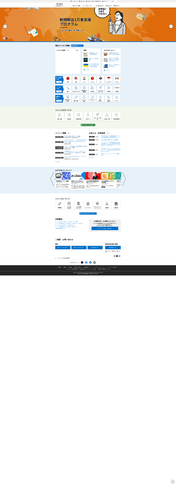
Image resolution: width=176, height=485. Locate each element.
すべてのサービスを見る (87, 125)
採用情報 (59, 267)
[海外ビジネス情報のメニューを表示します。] (77, 6)
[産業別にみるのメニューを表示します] (116, 6)
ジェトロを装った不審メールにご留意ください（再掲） (67, 221)
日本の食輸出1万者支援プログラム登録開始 (109, 139)
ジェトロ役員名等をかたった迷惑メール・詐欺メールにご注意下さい (70, 223)
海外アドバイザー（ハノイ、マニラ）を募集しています (110, 154)
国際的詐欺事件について (61, 228)
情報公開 (70, 267)
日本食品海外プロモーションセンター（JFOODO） (88, 269)
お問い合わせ (82, 1)
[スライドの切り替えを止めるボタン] (4, 38)
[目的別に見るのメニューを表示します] (109, 6)
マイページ (105, 1)
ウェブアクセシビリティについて (98, 267)
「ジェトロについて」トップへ (88, 213)
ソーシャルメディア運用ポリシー (112, 267)
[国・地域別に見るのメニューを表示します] (100, 6)
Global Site (89, 1)
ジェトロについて (75, 1)
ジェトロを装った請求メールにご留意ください (65, 225)
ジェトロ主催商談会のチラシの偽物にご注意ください (66, 226)
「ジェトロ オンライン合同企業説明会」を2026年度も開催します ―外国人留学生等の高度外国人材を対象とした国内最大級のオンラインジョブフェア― (111, 144)
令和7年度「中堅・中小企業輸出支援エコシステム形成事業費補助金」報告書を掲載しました (110, 136)
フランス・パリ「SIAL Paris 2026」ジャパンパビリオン (75, 156)
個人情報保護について (87, 267)
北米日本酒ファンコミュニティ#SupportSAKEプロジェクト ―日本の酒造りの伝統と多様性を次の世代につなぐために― (111, 150)
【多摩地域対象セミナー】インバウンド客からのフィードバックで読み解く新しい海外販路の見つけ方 (75, 152)
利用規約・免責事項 (77, 267)
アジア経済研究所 (97, 1)
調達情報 (64, 267)
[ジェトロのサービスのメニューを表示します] (87, 6)
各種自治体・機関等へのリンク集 (103, 269)
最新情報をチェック (77, 45)
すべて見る (58, 82)
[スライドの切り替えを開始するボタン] (7, 38)
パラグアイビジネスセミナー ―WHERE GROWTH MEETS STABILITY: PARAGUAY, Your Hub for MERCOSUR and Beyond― (75, 141)
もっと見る (87, 69)
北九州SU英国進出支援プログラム (71, 136)
